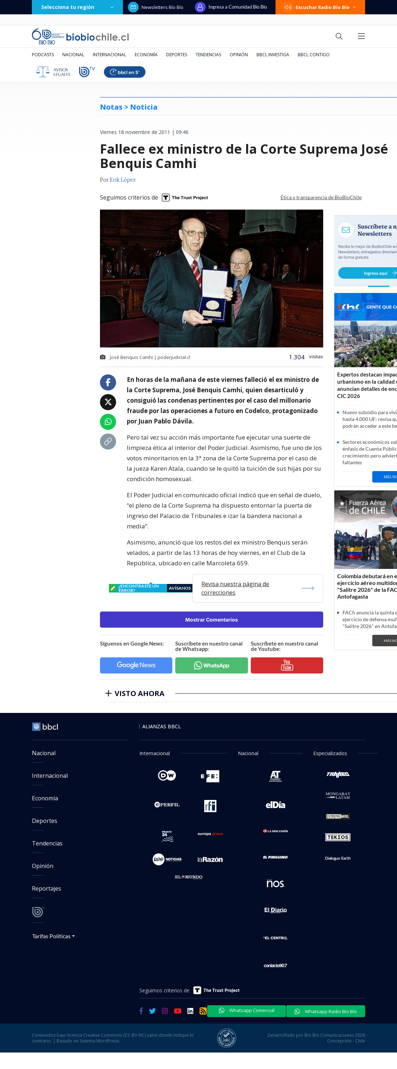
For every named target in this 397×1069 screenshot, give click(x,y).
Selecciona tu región (77, 7)
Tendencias (208, 55)
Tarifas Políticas (51, 936)
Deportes (176, 55)
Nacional (73, 55)
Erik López (123, 180)
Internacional (109, 55)
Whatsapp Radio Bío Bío (326, 1011)
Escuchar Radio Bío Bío (320, 7)
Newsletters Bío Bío (155, 7)
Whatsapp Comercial (246, 1010)
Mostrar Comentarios (211, 620)
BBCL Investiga (273, 55)
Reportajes (46, 888)
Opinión (239, 55)
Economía (146, 55)
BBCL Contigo (314, 55)
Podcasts (43, 55)
